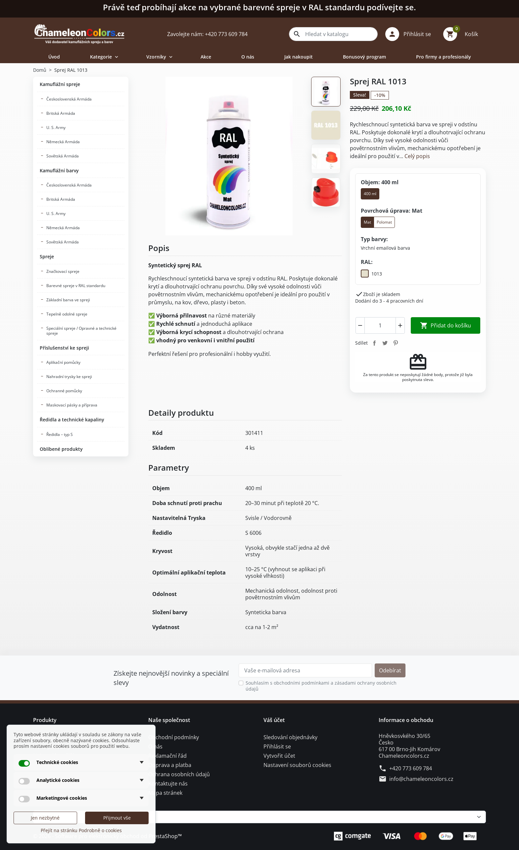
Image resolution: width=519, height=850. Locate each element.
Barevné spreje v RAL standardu (75, 285)
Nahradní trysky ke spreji (69, 376)
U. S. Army (56, 127)
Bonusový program (364, 57)
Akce (206, 57)
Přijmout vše (117, 818)
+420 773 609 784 (410, 768)
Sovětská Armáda (62, 156)
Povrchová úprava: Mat (391, 210)
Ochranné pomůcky (64, 391)
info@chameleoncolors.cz (421, 779)
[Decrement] (360, 325)
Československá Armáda (69, 99)
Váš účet (274, 720)
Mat (367, 222)
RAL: (367, 262)
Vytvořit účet (279, 755)
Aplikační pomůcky (63, 362)
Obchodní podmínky (173, 737)
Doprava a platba (169, 765)
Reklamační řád (167, 755)
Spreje (47, 256)
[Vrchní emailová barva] (385, 248)
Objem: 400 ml (380, 182)
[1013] (371, 273)
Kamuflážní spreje (60, 84)
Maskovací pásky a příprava (71, 405)
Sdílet (374, 343)
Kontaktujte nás (168, 783)
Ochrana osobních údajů (179, 774)
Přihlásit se (277, 746)
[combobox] (333, 34)
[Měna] (259, 817)
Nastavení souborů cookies (297, 765)
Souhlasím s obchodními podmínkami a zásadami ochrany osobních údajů (321, 686)
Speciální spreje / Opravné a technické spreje (81, 330)
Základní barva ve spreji (68, 300)
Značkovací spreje (62, 271)
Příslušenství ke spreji (64, 348)
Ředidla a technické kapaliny (72, 419)
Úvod (54, 57)
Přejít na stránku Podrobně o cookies (81, 830)
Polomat (384, 222)
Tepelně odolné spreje (66, 314)
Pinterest (396, 343)
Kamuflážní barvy (59, 170)
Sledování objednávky (290, 737)
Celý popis (417, 156)
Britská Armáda (60, 113)
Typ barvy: (374, 239)
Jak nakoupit (298, 57)
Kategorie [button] (104, 57)
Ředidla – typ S (59, 434)
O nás (247, 57)
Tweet (385, 343)
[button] (411, 34)
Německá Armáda (63, 142)
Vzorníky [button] (160, 57)
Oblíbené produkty (61, 449)
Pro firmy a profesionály (443, 57)
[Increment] (400, 325)
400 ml (370, 193)
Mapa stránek (165, 792)
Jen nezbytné (45, 818)
